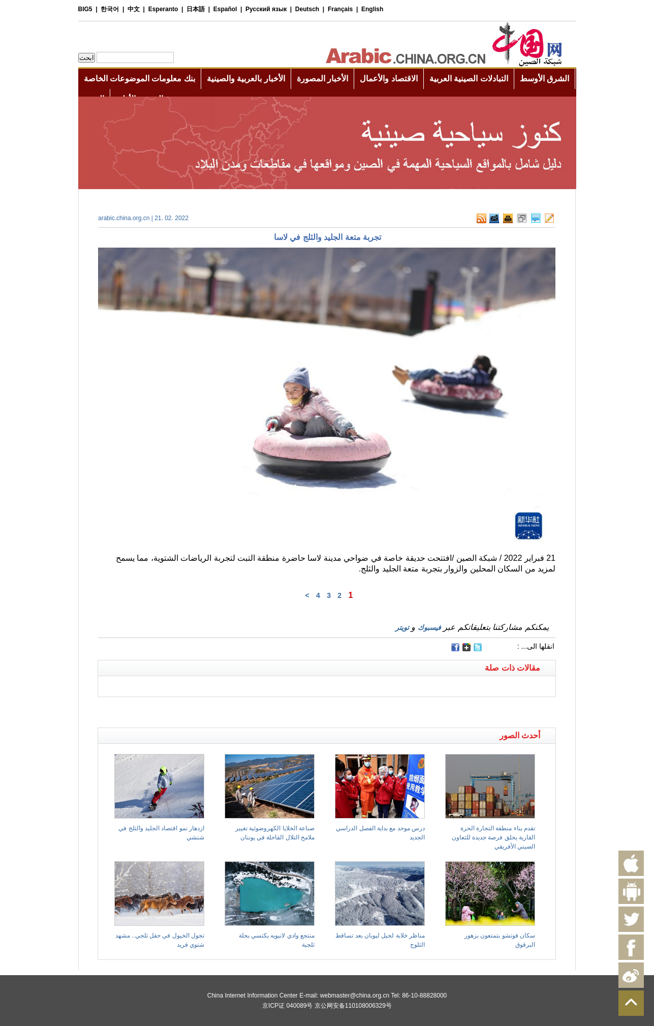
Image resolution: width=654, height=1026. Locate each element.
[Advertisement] (212, 709)
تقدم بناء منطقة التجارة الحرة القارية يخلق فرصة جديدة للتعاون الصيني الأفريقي (493, 837)
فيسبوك (429, 627)
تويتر (402, 627)
